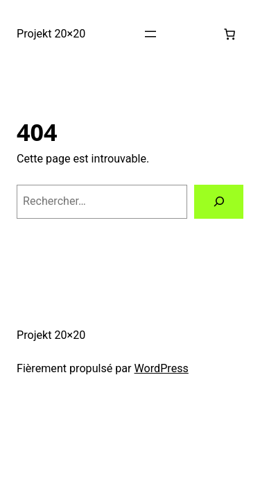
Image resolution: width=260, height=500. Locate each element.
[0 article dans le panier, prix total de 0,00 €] (229, 34)
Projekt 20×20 (51, 33)
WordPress (162, 368)
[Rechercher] (218, 202)
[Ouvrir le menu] (150, 34)
